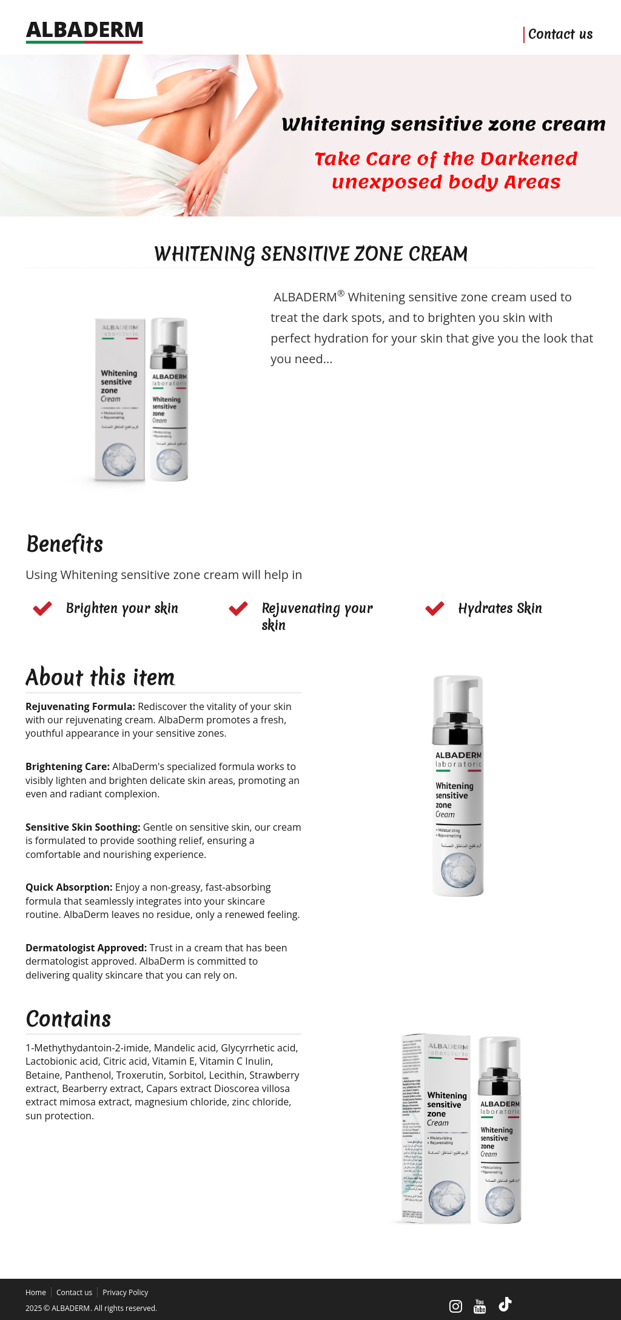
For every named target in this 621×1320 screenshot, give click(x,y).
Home (35, 1292)
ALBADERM (71, 1308)
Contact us (560, 35)
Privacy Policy (125, 1292)
